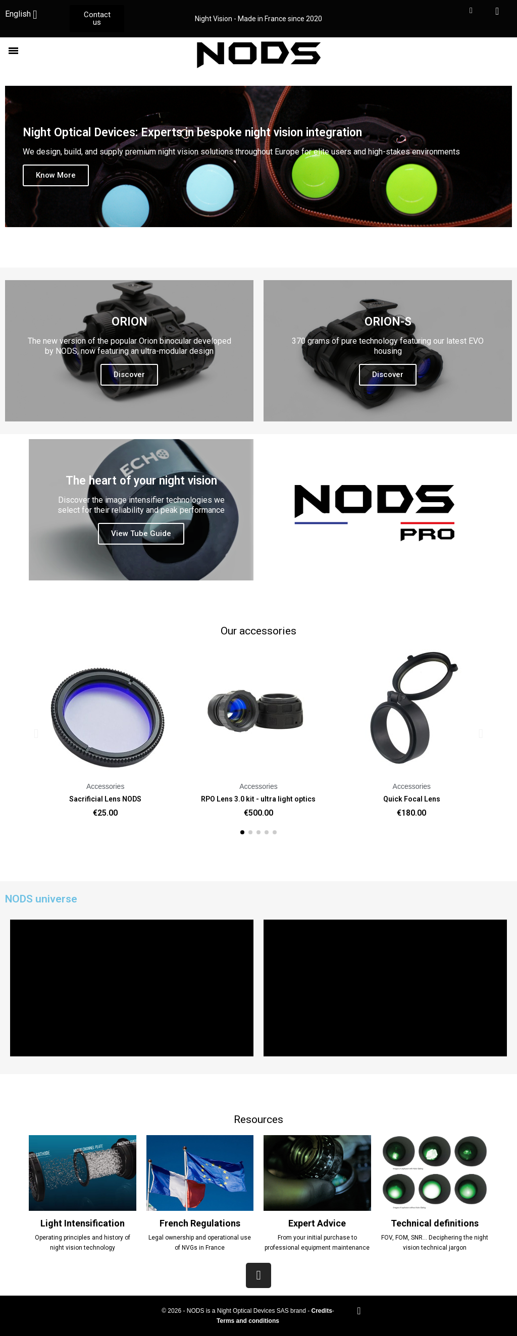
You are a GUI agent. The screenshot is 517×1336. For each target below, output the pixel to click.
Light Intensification (82, 1223)
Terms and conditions (248, 1320)
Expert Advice (317, 1223)
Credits (321, 1310)
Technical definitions (435, 1223)
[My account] (471, 10)
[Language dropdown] (25, 15)
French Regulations (200, 1223)
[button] (97, 18)
